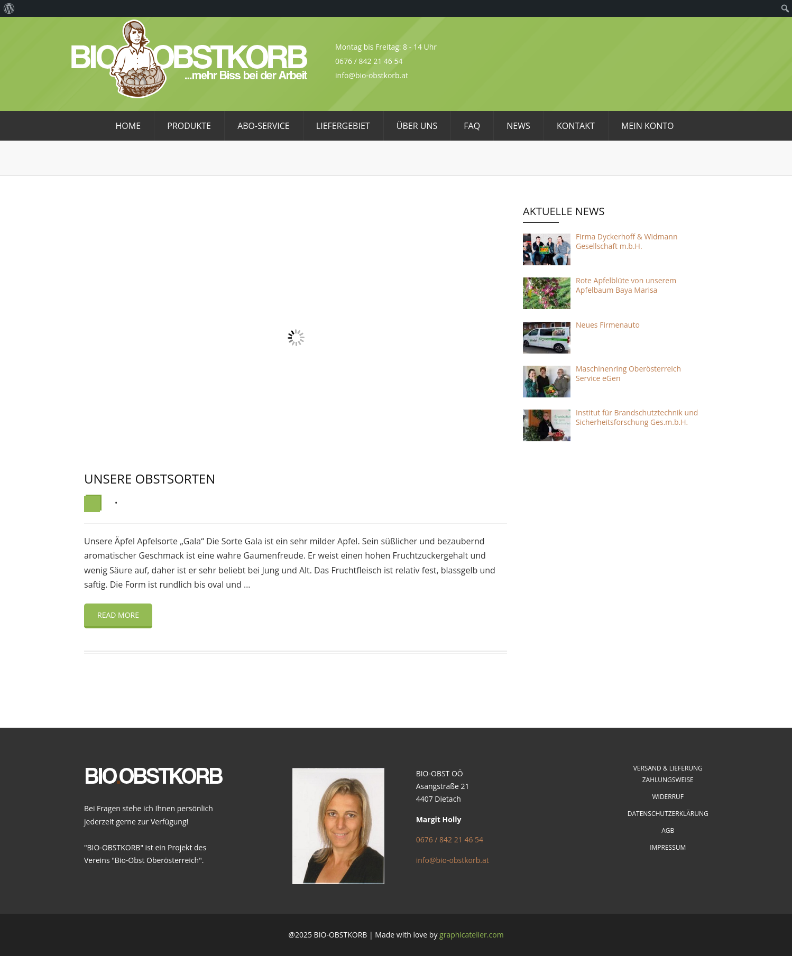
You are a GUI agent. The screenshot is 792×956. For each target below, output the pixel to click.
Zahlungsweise (668, 779)
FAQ (472, 126)
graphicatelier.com (471, 935)
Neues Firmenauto (608, 325)
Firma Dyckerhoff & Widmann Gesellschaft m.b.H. (627, 241)
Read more (118, 615)
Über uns (417, 126)
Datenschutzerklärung (668, 813)
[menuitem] (9, 8)
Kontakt (576, 126)
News (518, 126)
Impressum (668, 847)
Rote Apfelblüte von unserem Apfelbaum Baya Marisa (626, 285)
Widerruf (668, 796)
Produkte (189, 126)
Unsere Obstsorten (149, 478)
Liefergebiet (343, 126)
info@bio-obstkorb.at (452, 860)
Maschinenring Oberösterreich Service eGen (628, 373)
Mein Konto (647, 126)
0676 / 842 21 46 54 (449, 839)
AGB (667, 830)
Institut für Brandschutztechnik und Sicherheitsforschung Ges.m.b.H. (637, 417)
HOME (128, 126)
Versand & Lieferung (668, 768)
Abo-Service (263, 126)
